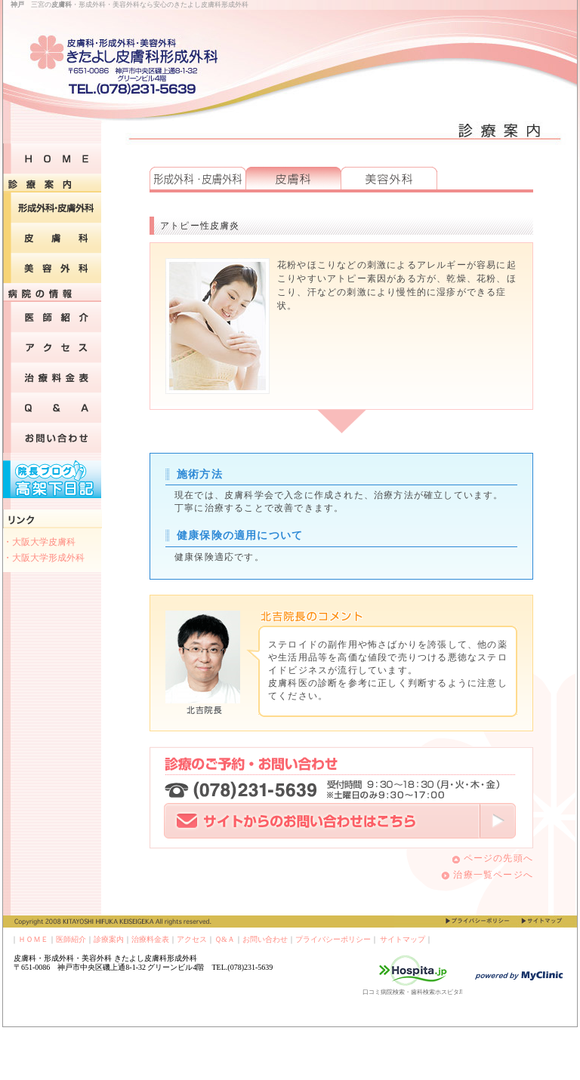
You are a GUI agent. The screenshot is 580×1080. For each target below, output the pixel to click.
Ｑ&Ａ (224, 939)
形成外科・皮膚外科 (197, 178)
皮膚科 (293, 178)
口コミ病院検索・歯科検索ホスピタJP (413, 992)
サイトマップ (402, 939)
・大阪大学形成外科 (44, 557)
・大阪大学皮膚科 (39, 542)
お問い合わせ (265, 939)
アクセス (192, 939)
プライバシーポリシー (333, 939)
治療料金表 (150, 939)
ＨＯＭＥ (33, 939)
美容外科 (389, 178)
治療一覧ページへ (487, 874)
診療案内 (109, 939)
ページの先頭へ (492, 858)
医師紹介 (71, 939)
